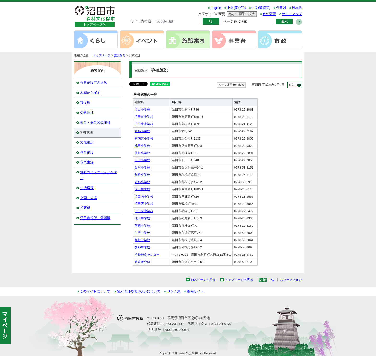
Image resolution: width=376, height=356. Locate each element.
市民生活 (87, 162)
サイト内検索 (141, 21)
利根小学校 (142, 175)
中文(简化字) (236, 8)
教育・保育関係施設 (95, 122)
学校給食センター (147, 254)
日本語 (297, 8)
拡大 (251, 14)
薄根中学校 (142, 225)
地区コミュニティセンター (98, 175)
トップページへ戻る (239, 279)
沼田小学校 (142, 109)
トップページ (101, 55)
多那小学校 (142, 182)
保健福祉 (87, 112)
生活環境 (87, 188)
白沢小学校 (142, 167)
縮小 (231, 14)
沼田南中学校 (144, 196)
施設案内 (119, 55)
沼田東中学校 (144, 211)
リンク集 (174, 291)
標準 (241, 14)
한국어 (281, 8)
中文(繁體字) (260, 8)
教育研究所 (142, 262)
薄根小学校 (142, 153)
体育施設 (87, 152)
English (215, 8)
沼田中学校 (142, 189)
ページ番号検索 (235, 21)
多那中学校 (142, 247)
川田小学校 (142, 160)
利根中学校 (142, 240)
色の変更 (269, 14)
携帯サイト (195, 291)
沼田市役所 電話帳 (95, 218)
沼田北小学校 (144, 124)
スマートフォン (291, 279)
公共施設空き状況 (93, 82)
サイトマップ (292, 14)
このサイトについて (95, 291)
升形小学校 (142, 131)
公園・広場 (88, 198)
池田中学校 (142, 218)
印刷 (291, 85)
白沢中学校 (142, 233)
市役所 (85, 102)
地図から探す (90, 93)
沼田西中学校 (144, 204)
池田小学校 (142, 146)
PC (272, 279)
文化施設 (87, 142)
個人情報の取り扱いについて (138, 291)
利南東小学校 (144, 138)
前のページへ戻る (203, 279)
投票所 (85, 208)
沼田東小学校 (144, 117)
